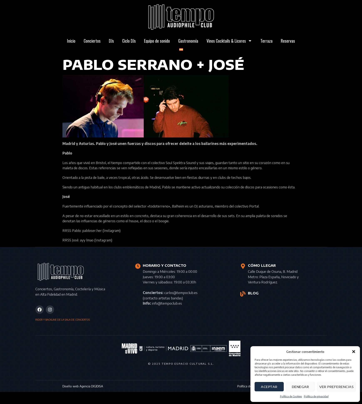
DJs (111, 41)
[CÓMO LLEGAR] (243, 266)
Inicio (71, 41)
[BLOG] (243, 294)
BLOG (253, 293)
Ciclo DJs (129, 41)
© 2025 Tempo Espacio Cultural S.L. (181, 363)
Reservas (288, 41)
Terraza (266, 41)
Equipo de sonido (157, 41)
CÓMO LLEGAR (262, 265)
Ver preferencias (336, 387)
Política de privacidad (316, 396)
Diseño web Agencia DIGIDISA (82, 386)
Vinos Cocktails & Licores (229, 41)
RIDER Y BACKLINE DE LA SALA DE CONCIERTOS (62, 319)
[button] (354, 352)
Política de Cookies (291, 396)
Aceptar (269, 387)
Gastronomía (188, 41)
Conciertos (92, 41)
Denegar (300, 387)
